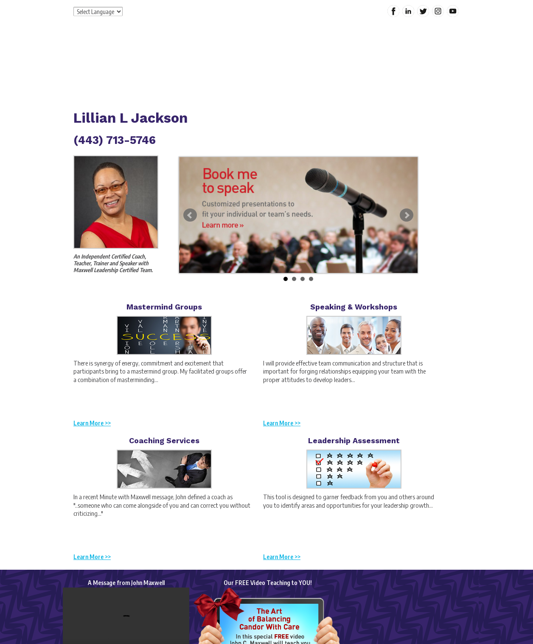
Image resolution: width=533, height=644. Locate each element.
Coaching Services (164, 440)
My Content (378, 65)
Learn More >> (92, 423)
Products (286, 65)
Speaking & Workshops (353, 306)
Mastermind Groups (164, 306)
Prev (190, 215)
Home (182, 65)
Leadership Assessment (354, 440)
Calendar (418, 65)
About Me (217, 65)
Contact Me (195, 84)
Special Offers (330, 65)
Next (406, 215)
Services (252, 65)
